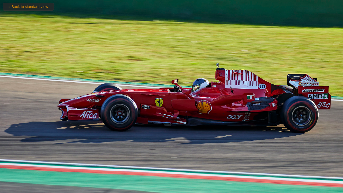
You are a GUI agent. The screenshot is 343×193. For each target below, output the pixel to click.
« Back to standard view (28, 7)
